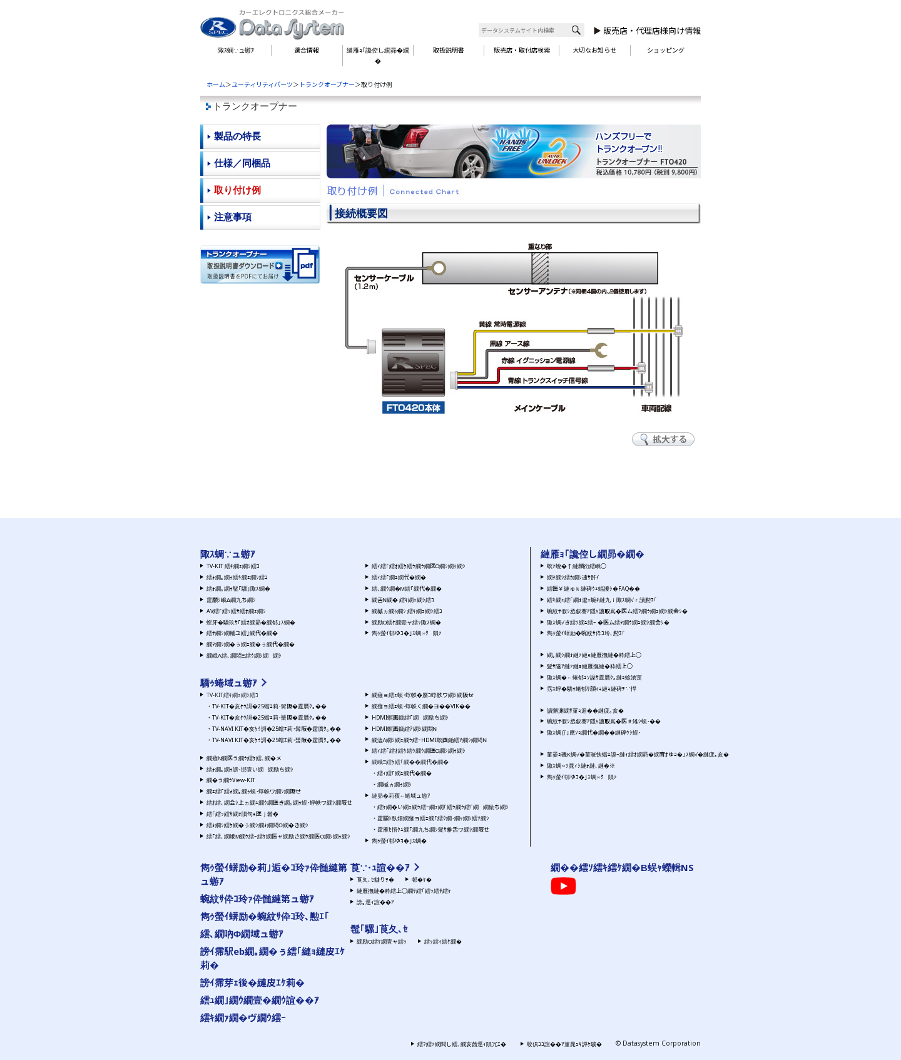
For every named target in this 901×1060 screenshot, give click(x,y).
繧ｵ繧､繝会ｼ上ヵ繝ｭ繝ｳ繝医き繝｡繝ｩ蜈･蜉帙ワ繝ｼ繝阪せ (279, 802)
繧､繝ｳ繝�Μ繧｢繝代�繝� (407, 588)
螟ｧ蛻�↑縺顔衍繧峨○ (576, 566)
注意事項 (233, 216)
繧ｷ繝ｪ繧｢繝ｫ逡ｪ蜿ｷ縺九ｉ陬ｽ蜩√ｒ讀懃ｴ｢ (602, 600)
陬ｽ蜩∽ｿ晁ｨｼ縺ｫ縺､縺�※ (581, 766)
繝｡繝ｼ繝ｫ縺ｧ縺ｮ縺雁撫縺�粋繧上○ (594, 655)
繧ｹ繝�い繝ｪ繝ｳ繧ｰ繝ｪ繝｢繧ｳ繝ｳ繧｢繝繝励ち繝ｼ (443, 807)
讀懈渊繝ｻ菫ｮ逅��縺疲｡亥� (585, 710)
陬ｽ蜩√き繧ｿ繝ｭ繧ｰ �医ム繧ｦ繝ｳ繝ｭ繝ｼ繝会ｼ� (608, 622)
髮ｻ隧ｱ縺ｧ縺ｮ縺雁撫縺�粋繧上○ (590, 666)
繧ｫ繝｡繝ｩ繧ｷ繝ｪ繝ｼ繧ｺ (237, 577)
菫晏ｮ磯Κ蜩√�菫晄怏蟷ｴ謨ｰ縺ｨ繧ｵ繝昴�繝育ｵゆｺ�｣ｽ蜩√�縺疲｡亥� (638, 754)
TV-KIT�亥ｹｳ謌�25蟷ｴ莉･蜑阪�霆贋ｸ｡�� (269, 717)
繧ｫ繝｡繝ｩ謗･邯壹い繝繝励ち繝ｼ (249, 769)
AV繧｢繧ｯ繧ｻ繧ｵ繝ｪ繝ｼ (236, 611)
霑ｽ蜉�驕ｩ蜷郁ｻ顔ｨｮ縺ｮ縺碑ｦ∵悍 (591, 689)
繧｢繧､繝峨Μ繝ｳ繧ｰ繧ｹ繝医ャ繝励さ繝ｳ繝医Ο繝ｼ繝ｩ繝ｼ (278, 836)
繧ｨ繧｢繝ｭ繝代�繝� (399, 577)
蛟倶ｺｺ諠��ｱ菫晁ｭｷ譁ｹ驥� (564, 1044)
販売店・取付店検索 (522, 50)
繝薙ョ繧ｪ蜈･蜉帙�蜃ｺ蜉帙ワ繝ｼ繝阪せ (423, 695)
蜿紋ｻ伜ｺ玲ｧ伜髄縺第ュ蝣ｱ (257, 898)
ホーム (215, 84)
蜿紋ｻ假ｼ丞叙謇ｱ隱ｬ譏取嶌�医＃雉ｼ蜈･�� (604, 721)
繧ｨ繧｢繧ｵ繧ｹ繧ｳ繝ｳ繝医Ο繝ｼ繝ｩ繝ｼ (419, 566)
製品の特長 (237, 136)
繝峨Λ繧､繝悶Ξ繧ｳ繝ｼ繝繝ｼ (244, 655)
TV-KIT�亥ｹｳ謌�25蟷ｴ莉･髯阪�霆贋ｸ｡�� (269, 706)
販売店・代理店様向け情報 (652, 30)
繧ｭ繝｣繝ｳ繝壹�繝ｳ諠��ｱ (259, 1000)
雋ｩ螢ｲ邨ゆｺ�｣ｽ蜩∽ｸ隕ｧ (407, 633)
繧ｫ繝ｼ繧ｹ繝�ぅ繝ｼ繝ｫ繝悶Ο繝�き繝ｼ (257, 825)
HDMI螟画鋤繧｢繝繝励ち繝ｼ (410, 717)
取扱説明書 (448, 50)
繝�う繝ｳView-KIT (230, 780)
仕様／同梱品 (242, 163)
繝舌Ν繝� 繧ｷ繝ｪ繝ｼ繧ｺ (403, 600)
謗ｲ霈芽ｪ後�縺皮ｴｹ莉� (252, 982)
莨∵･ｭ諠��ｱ (380, 867)
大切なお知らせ (594, 50)
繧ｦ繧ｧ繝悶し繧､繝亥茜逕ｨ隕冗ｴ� (461, 1044)
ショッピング (666, 50)
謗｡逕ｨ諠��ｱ (375, 902)
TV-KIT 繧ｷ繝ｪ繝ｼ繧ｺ (233, 566)
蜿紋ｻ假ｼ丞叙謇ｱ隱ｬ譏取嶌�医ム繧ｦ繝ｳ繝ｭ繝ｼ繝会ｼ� (617, 611)
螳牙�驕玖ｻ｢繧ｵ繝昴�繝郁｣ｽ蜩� (250, 622)
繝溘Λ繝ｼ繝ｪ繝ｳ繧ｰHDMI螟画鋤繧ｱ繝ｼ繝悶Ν (429, 740)
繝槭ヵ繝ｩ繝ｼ (394, 784)
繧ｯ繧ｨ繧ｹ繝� (443, 941)
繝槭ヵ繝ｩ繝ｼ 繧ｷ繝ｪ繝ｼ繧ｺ (407, 611)
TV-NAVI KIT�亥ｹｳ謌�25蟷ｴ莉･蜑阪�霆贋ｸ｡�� (276, 740)
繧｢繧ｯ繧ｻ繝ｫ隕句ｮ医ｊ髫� (242, 814)
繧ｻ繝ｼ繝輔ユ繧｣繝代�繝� (242, 633)
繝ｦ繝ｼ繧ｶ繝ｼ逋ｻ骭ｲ (573, 577)
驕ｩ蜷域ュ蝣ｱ (228, 682)
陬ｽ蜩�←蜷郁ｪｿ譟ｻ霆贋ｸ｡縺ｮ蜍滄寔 (594, 677)
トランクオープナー (327, 84)
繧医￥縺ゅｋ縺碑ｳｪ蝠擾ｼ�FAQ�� (593, 588)
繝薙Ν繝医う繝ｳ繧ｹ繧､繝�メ (244, 758)
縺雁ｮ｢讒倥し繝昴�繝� (378, 55)
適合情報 (306, 50)
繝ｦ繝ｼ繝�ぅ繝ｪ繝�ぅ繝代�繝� (250, 644)
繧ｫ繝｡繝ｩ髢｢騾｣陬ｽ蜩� (238, 588)
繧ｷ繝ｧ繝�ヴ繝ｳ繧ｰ (243, 1017)
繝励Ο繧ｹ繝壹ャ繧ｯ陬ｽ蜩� (407, 622)
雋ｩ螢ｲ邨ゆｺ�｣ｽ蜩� (399, 841)
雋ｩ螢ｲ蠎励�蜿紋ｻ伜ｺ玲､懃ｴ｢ (586, 633)
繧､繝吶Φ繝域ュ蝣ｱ (241, 933)
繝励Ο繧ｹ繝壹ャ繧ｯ (382, 941)
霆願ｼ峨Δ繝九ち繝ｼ (231, 600)
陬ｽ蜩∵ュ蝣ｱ (236, 50)
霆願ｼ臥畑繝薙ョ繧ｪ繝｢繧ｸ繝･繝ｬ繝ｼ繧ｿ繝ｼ (433, 818)
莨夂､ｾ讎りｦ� (375, 879)
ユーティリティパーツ (262, 84)
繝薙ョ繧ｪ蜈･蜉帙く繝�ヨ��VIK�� (421, 706)
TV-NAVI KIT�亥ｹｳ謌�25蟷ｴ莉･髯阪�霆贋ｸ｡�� (276, 729)
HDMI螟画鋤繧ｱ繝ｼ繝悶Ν (404, 729)
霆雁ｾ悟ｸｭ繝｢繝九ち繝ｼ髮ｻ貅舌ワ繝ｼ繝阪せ (433, 829)
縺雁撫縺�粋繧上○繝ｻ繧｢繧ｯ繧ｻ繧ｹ (404, 891)
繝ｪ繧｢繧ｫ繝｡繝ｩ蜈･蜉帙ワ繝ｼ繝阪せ (253, 791)
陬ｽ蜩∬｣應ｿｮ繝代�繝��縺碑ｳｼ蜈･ (594, 732)
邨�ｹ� (422, 879)
